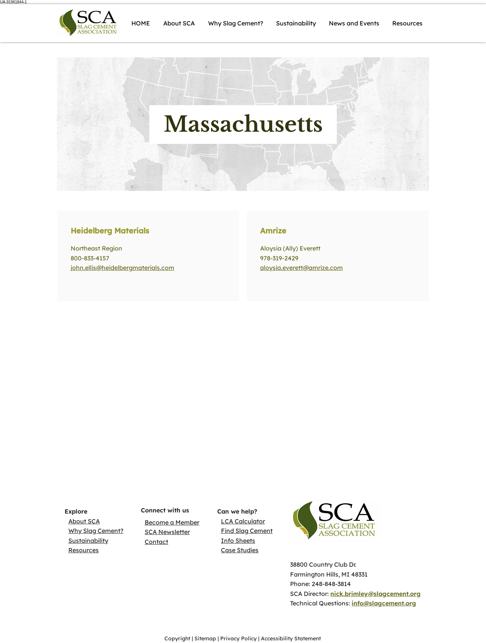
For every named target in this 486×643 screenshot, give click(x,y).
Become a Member (172, 522)
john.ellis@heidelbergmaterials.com (122, 267)
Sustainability (88, 540)
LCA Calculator (243, 521)
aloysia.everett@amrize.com (301, 267)
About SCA (84, 521)
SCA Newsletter (167, 532)
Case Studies (240, 550)
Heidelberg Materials (110, 230)
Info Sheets (238, 540)
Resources (83, 550)
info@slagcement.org (384, 603)
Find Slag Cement (247, 530)
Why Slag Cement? (95, 530)
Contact (156, 541)
